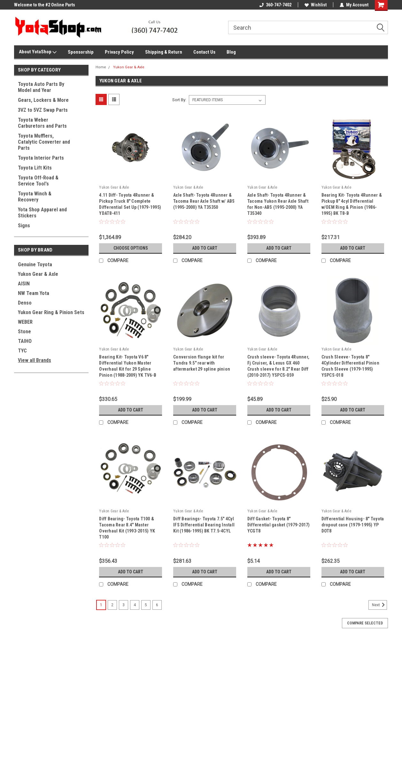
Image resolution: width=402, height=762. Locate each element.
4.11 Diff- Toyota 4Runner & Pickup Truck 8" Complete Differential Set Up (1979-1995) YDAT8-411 (130, 204)
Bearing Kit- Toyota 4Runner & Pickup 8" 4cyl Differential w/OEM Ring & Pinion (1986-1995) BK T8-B (351, 204)
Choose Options (130, 248)
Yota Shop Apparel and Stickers (42, 213)
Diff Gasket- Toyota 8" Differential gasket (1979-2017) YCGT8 (278, 524)
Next (379, 605)
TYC (22, 351)
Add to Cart (204, 248)
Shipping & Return (163, 52)
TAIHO (25, 341)
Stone (24, 331)
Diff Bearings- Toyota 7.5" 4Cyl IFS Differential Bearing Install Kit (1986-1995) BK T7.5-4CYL (204, 524)
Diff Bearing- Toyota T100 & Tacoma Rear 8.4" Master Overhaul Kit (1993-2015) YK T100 (127, 527)
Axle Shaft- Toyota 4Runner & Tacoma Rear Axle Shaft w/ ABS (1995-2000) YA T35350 (204, 201)
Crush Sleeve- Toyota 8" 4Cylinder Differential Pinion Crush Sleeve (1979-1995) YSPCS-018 (350, 366)
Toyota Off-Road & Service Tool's (38, 181)
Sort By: (179, 99)
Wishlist (316, 4)
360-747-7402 (275, 4)
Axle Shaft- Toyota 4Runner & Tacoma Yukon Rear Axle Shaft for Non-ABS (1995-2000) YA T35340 (277, 204)
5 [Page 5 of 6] (146, 605)
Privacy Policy (119, 52)
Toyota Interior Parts (41, 158)
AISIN (24, 284)
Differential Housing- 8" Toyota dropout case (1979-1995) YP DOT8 (352, 524)
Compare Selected (365, 623)
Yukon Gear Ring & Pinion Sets (51, 312)
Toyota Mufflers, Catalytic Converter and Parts (44, 142)
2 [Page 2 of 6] (112, 605)
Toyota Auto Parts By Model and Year (41, 87)
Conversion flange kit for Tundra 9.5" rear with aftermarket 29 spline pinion (201, 363)
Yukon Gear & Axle (38, 274)
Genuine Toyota (35, 264)
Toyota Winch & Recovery (34, 197)
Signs (24, 226)
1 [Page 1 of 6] (101, 605)
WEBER (25, 322)
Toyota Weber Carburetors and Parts (42, 123)
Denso (25, 303)
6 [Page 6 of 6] (157, 605)
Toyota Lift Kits (35, 168)
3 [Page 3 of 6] (123, 605)
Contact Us (204, 52)
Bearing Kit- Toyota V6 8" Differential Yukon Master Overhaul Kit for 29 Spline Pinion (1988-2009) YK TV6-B (127, 366)
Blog (231, 52)
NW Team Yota (33, 293)
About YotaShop (38, 52)
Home (101, 67)
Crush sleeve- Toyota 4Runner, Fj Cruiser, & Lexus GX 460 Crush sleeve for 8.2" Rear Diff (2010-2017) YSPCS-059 (278, 366)
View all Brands (34, 360)
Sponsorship (81, 52)
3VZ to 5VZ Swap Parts (43, 110)
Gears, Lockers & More (43, 100)
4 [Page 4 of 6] (135, 605)
